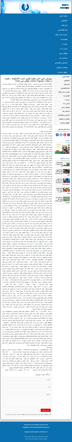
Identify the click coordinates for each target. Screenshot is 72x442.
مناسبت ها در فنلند (61, 35)
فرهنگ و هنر (63, 53)
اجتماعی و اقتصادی (61, 63)
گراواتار (14, 414)
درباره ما (64, 44)
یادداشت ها (63, 58)
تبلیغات (67, 140)
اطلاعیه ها (64, 39)
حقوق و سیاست (62, 72)
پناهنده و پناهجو (62, 67)
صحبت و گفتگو (65, 158)
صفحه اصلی (63, 16)
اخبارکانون (64, 21)
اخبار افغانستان (62, 30)
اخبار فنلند (64, 25)
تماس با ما (63, 49)
